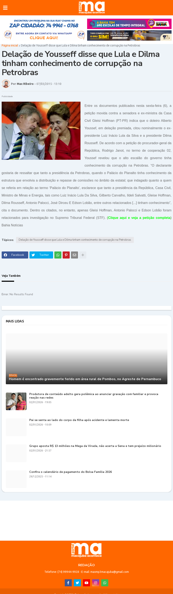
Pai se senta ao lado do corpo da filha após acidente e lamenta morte (79, 420)
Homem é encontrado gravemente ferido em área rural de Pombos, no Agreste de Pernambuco (85, 379)
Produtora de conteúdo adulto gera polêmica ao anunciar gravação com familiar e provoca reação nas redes (93, 396)
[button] (5, 7)
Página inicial (10, 45)
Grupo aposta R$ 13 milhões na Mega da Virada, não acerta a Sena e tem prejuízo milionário (95, 446)
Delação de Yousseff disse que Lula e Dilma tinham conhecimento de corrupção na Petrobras (80, 45)
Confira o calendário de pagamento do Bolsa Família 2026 (70, 472)
